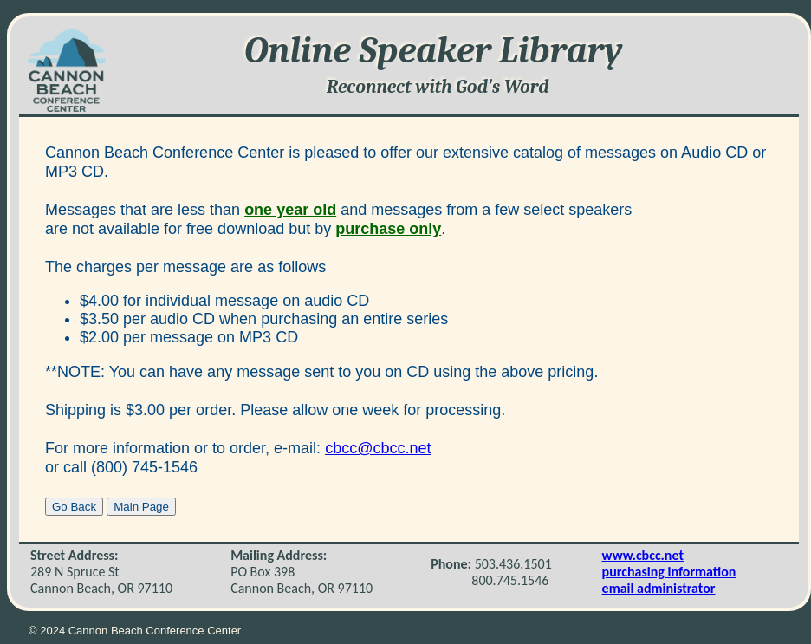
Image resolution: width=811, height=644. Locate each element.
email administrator (659, 588)
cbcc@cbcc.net (378, 448)
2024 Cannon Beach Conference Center (140, 630)
